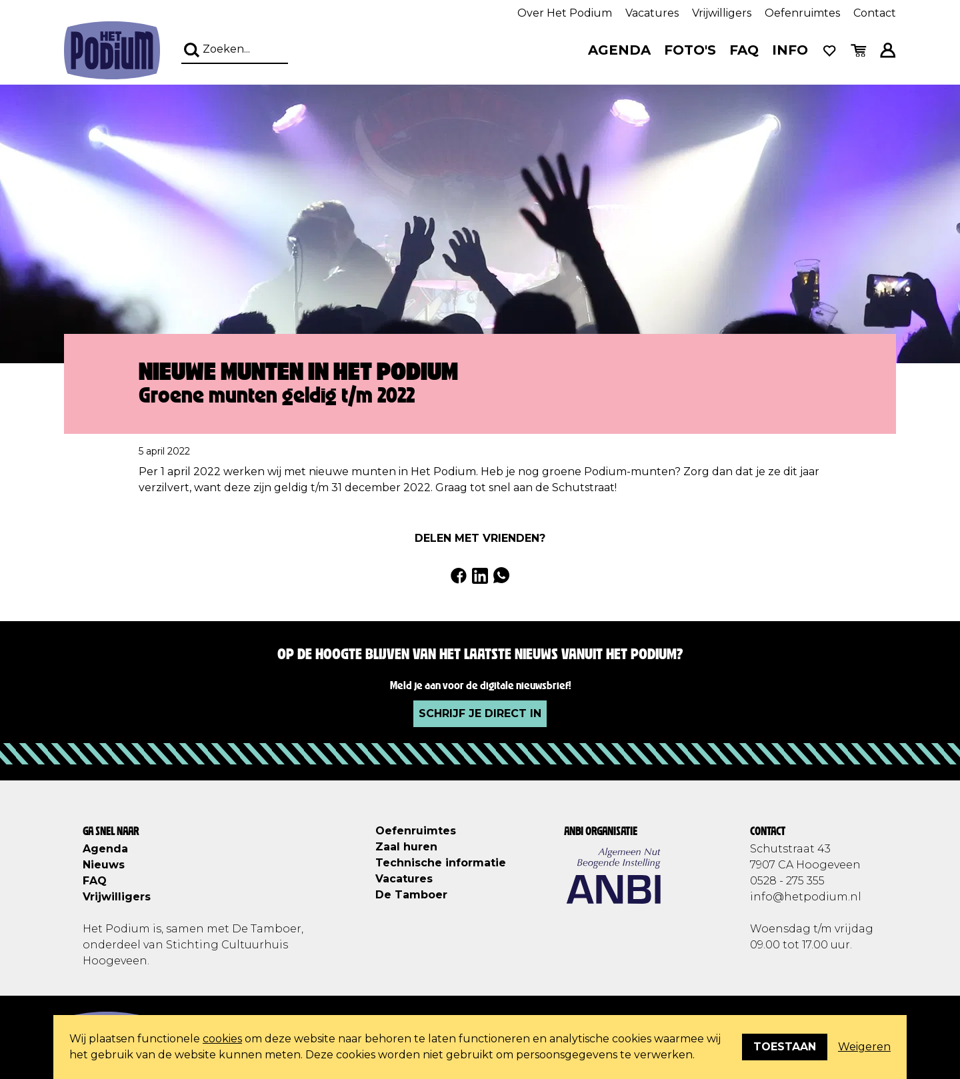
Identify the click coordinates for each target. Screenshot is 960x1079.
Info (790, 50)
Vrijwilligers (721, 13)
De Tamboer (411, 894)
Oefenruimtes (802, 13)
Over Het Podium (564, 13)
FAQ (744, 50)
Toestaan (784, 1046)
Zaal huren (406, 846)
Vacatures (652, 13)
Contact (874, 13)
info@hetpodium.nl (805, 896)
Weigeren (864, 1046)
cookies (222, 1038)
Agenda (619, 50)
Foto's (690, 50)
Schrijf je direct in (480, 713)
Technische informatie (440, 862)
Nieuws (104, 864)
